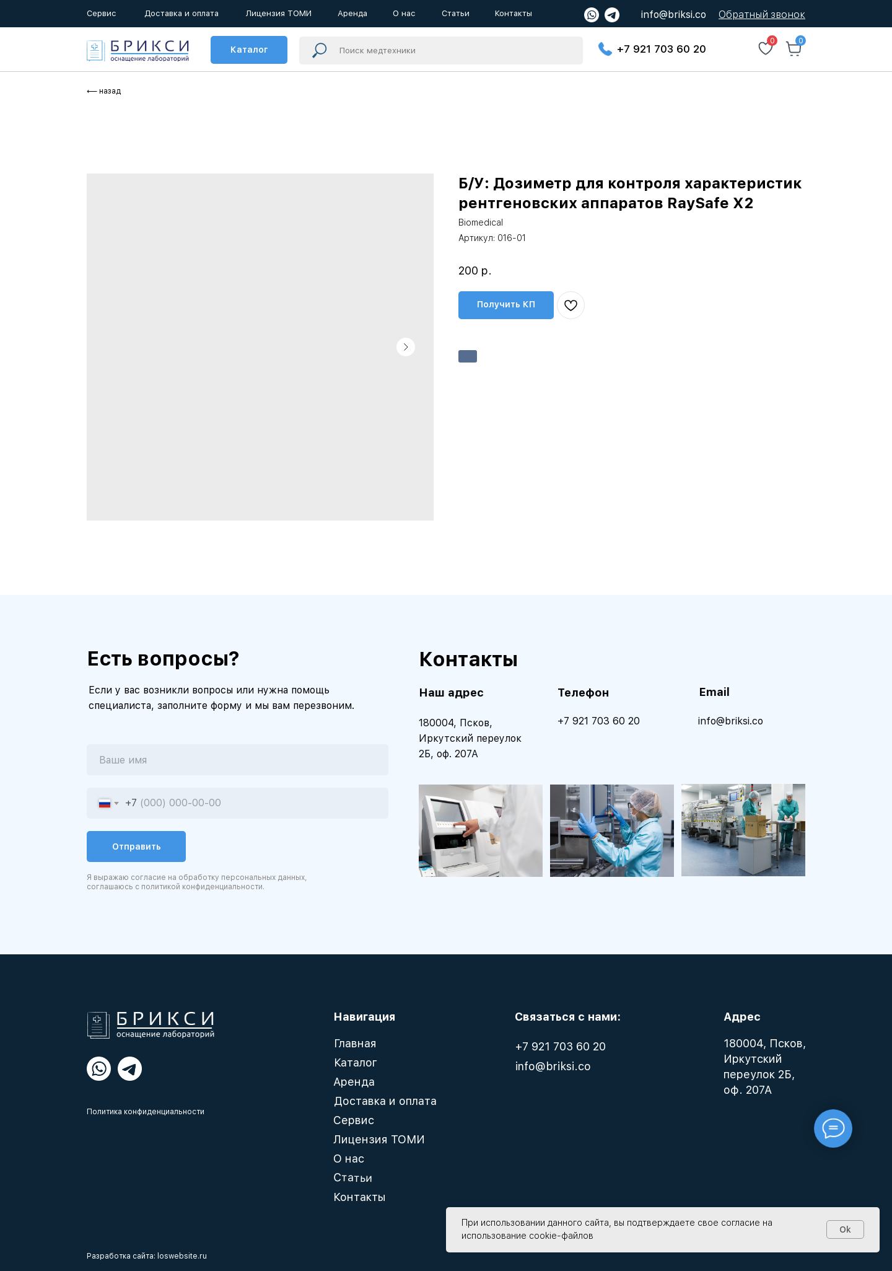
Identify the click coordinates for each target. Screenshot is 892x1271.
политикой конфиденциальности (202, 886)
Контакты (359, 1196)
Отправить (136, 846)
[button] (762, 14)
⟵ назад (104, 91)
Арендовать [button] (467, 356)
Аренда (354, 1081)
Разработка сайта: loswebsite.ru (147, 1256)
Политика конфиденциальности (145, 1111)
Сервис (353, 1120)
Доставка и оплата (385, 1100)
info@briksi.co (673, 14)
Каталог (355, 1062)
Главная (355, 1043)
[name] (237, 759)
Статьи (352, 1177)
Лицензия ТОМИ (379, 1139)
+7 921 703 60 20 (661, 49)
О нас (348, 1158)
